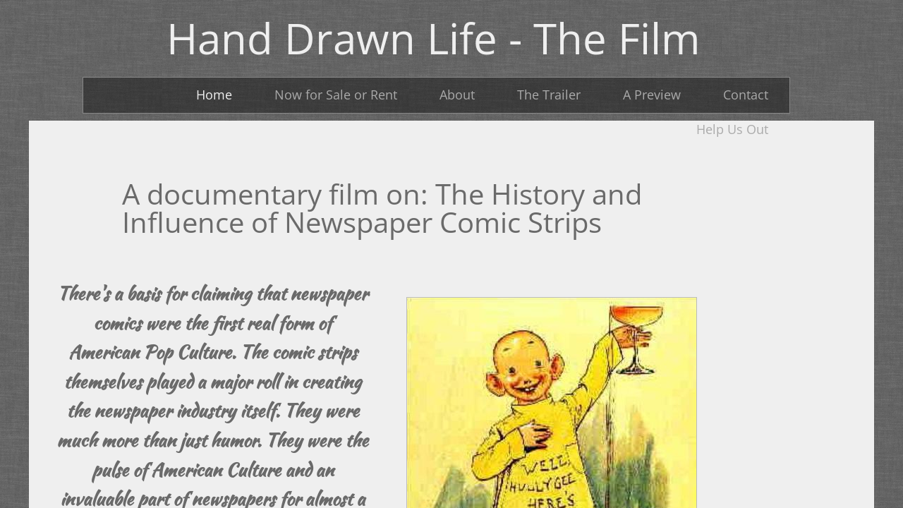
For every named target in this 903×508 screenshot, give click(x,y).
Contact (745, 94)
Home (214, 94)
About (457, 94)
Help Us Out (732, 129)
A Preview (652, 94)
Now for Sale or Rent (335, 94)
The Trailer (549, 94)
